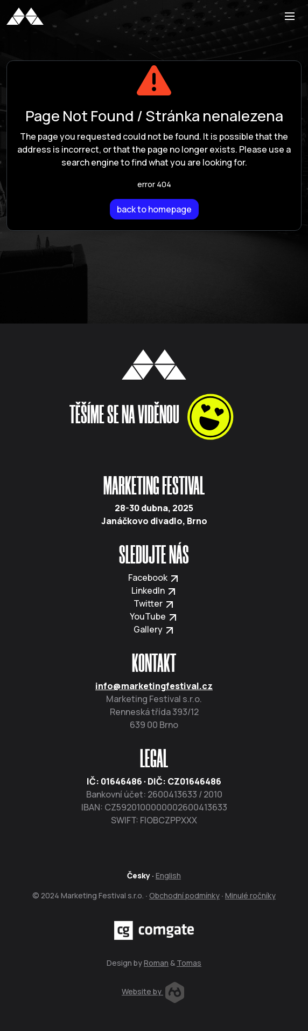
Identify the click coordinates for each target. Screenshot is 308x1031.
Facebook (154, 577)
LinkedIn (154, 590)
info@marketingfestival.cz (154, 686)
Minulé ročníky (250, 895)
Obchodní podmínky (184, 895)
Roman (156, 963)
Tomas (189, 963)
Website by (153, 991)
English (168, 875)
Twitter (154, 603)
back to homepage (154, 209)
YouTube (154, 616)
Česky (138, 875)
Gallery (154, 629)
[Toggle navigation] (290, 16)
